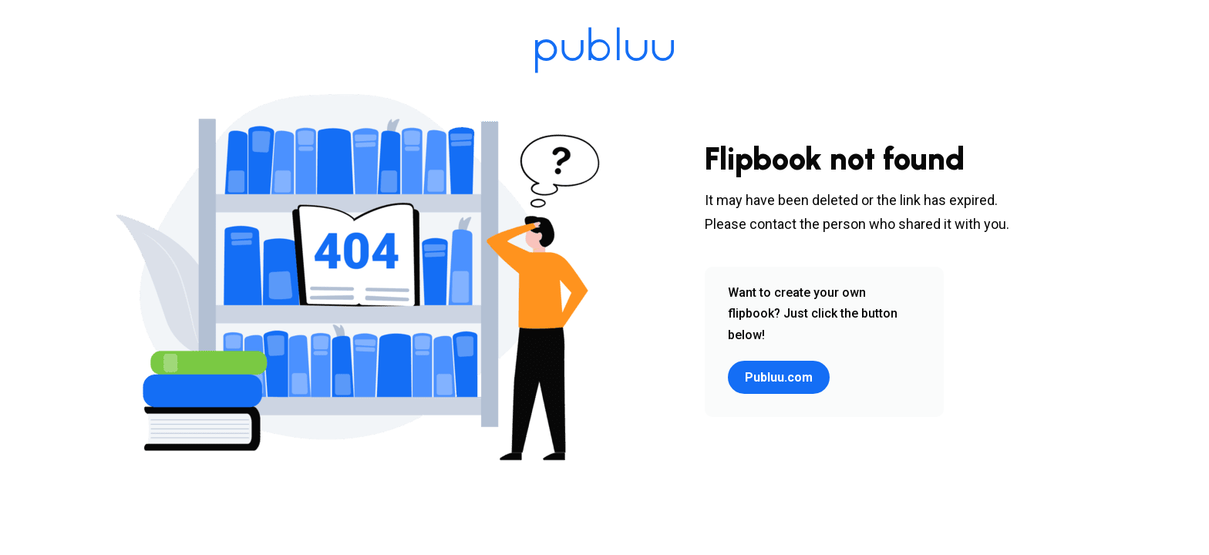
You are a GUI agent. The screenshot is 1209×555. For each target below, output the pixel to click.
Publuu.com (779, 377)
